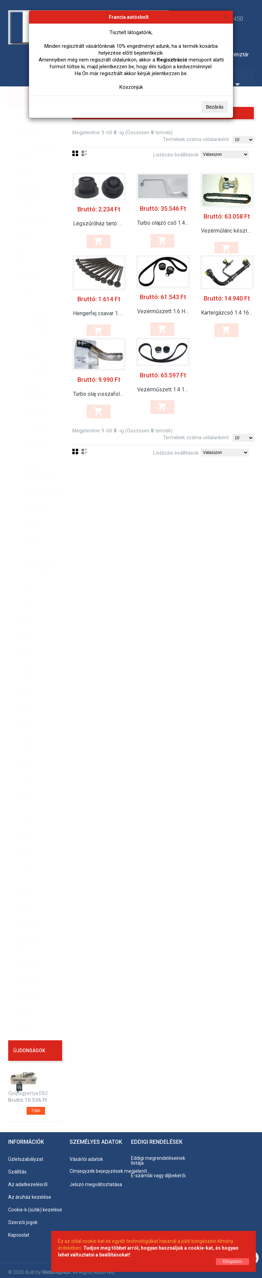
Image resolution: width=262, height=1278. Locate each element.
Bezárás (214, 107)
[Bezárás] (226, 16)
